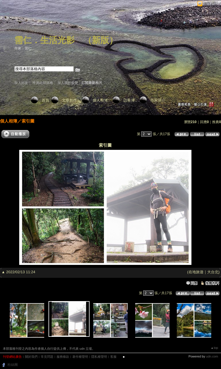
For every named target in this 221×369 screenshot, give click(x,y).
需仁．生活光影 (44, 40)
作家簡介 (157, 100)
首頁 (45, 100)
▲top (214, 347)
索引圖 (28, 120)
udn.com (212, 356)
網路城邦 (210, 4)
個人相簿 (100, 100)
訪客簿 (129, 100)
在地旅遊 (196, 272)
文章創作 (69, 100)
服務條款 (63, 356)
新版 (100, 40)
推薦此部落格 (42, 83)
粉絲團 (12, 365)
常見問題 (47, 356)
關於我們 (31, 356)
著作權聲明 (80, 356)
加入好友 (21, 83)
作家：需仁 (23, 48)
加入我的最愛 (67, 83)
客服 (113, 356)
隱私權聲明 (99, 356)
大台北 (212, 272)
